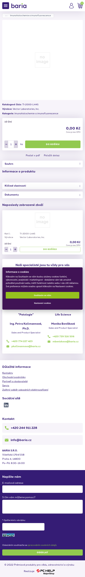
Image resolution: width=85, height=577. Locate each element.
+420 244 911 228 (24, 428)
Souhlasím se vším (42, 295)
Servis (5, 385)
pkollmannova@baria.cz (26, 346)
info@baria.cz (21, 440)
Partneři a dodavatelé (15, 381)
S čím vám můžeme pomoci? (18, 497)
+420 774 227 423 (22, 341)
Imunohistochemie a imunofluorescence (30, 15)
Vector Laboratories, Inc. (26, 109)
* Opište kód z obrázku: (13, 520)
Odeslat (42, 552)
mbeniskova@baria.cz (66, 341)
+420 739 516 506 (63, 336)
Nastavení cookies (42, 303)
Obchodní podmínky (14, 377)
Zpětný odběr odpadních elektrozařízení (25, 389)
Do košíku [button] (53, 144)
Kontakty (7, 373)
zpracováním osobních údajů (42, 545)
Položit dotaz (52, 155)
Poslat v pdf (33, 155)
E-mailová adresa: (13, 482)
